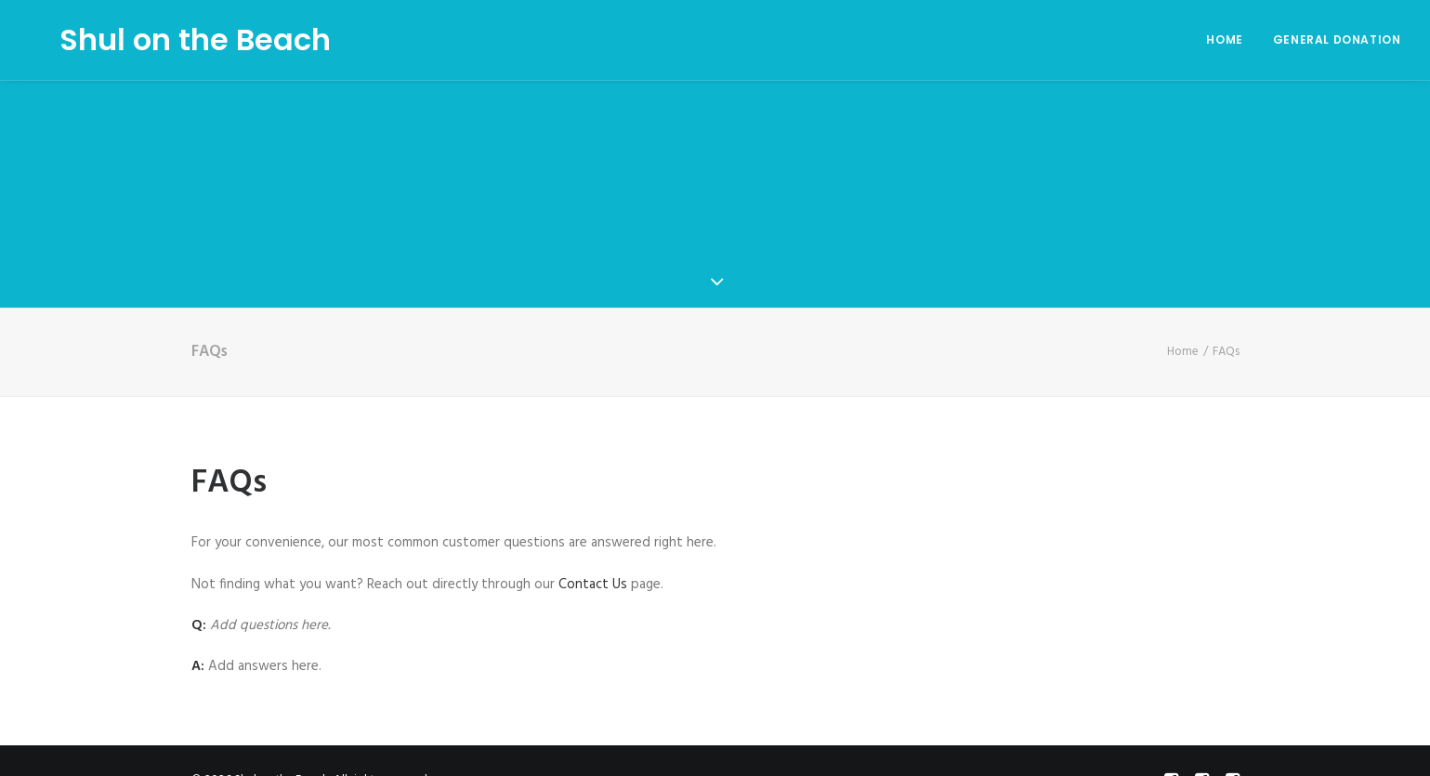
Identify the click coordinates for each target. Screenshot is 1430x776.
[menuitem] (1230, 40)
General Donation (1337, 39)
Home (1224, 39)
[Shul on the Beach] (165, 40)
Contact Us (592, 578)
